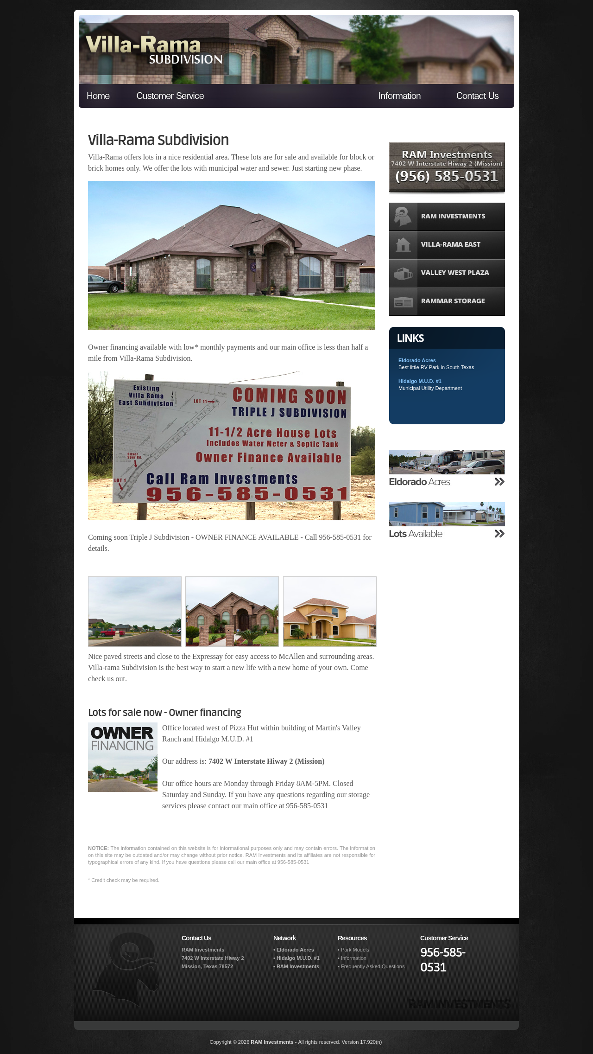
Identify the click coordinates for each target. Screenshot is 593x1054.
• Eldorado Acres (293, 949)
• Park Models (353, 949)
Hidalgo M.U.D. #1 (420, 381)
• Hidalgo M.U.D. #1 (296, 958)
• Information (352, 958)
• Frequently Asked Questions (371, 966)
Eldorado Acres (417, 360)
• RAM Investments (296, 966)
